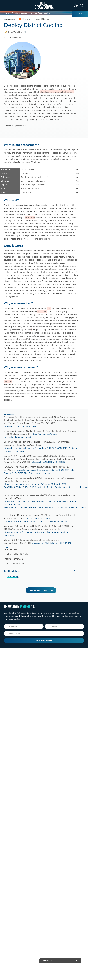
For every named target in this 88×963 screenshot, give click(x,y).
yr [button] (31, 329)
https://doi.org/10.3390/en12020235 (48, 461)
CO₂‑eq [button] (43, 311)
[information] (25, 32)
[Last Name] (64, 626)
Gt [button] (38, 311)
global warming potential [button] (51, 91)
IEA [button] (49, 308)
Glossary (47, 960)
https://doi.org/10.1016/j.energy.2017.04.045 (51, 542)
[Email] (44, 633)
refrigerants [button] (68, 91)
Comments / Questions (41, 590)
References (9, 414)
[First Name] (24, 626)
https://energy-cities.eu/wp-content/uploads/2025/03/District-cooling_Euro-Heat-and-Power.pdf (35, 520)
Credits (7, 547)
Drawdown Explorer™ (20, 13)
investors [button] (8, 381)
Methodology (12, 571)
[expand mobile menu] (6, 5)
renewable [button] (30, 217)
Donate (80, 13)
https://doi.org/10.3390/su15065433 (20, 426)
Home (6, 13)
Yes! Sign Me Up (44, 640)
